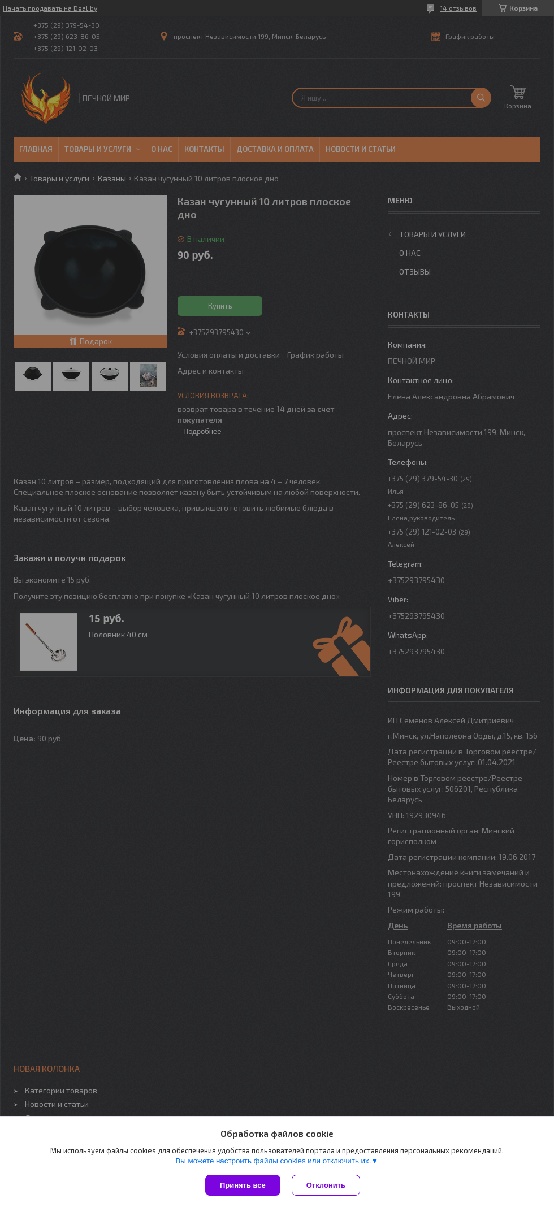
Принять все (243, 1185)
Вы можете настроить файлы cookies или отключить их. (273, 1161)
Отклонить (325, 1185)
